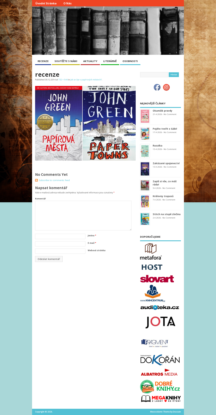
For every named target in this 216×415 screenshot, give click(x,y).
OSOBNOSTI (130, 61)
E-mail (92, 243)
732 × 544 (63, 79)
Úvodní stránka (46, 3)
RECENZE (43, 61)
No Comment (170, 114)
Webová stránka (96, 250)
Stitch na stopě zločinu (167, 214)
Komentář (40, 198)
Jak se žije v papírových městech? (86, 79)
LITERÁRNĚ (110, 61)
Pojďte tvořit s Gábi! (165, 128)
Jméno (92, 235)
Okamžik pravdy (162, 110)
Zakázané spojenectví (166, 163)
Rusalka (157, 145)
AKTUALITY (90, 61)
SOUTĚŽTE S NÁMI (66, 61)
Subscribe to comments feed (54, 180)
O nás (67, 3)
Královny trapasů (163, 196)
